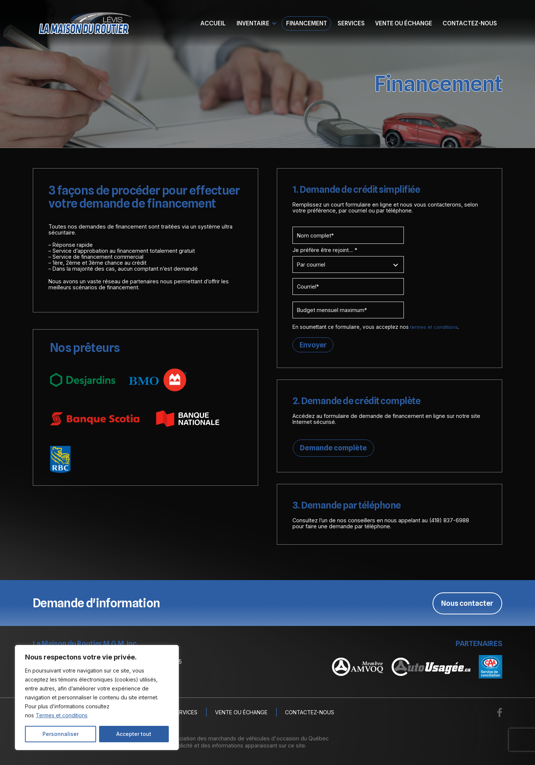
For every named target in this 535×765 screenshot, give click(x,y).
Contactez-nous (470, 23)
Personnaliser (60, 734)
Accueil (213, 23)
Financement (306, 23)
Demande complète (333, 448)
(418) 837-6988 (449, 521)
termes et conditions (434, 327)
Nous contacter (467, 603)
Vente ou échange (403, 23)
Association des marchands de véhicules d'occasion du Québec (248, 739)
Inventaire (253, 23)
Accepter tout (133, 734)
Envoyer (313, 344)
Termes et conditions (62, 715)
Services (351, 23)
